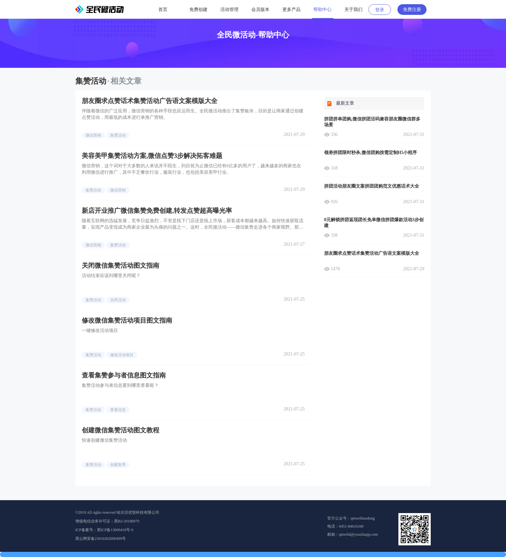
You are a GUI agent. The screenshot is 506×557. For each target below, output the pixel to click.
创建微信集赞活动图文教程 (120, 430)
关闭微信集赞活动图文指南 (120, 265)
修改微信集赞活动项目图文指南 (127, 320)
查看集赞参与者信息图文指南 (124, 375)
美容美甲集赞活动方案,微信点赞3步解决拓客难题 (152, 155)
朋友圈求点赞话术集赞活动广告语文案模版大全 (149, 100)
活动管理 (229, 9)
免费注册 (412, 9)
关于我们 (353, 9)
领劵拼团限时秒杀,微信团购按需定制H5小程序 (370, 152)
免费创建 (198, 9)
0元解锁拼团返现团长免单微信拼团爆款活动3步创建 (374, 222)
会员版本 (260, 9)
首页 (162, 9)
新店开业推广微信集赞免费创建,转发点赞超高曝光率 (157, 210)
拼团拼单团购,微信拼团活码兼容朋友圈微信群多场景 (372, 122)
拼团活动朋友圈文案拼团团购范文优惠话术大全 (371, 186)
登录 (379, 9)
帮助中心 (322, 9)
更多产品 (291, 9)
